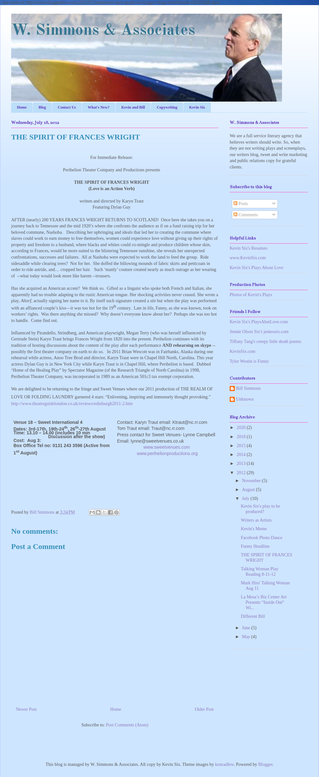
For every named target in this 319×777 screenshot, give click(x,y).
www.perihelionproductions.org (167, 453)
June (246, 627)
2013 (242, 463)
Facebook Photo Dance (261, 537)
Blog (42, 107)
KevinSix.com (243, 351)
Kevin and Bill (133, 107)
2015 (242, 445)
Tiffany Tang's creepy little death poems (265, 341)
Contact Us (67, 107)
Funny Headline (255, 546)
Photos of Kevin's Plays (251, 294)
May (246, 636)
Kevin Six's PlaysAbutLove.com (259, 321)
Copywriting (167, 107)
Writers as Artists (256, 520)
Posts (241, 203)
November (252, 480)
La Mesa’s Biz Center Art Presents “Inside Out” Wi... (263, 602)
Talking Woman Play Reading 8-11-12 (259, 572)
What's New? (98, 107)
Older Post (204, 709)
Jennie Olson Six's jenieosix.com (259, 331)
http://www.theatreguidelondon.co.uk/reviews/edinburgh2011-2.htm (72, 403)
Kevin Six (197, 107)
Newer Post (26, 709)
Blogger (265, 764)
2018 (242, 436)
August (249, 489)
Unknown (245, 399)
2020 (242, 427)
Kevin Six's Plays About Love (256, 267)
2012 (242, 472)
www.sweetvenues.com (167, 447)
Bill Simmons (43, 512)
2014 (242, 454)
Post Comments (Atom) (127, 725)
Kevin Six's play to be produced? (260, 509)
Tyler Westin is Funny (249, 361)
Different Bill (253, 616)
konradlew (224, 764)
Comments (246, 214)
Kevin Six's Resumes (248, 248)
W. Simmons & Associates (103, 31)
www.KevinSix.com (248, 257)
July (246, 498)
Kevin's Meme (254, 528)
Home (22, 107)
